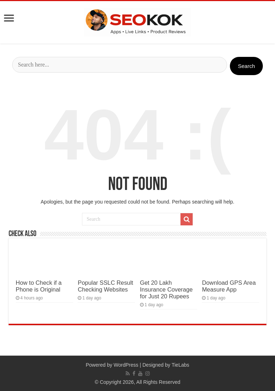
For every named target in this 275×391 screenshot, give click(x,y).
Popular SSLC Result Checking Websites (105, 286)
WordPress (126, 365)
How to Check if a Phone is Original (39, 286)
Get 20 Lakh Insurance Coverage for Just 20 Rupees (166, 289)
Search (246, 66)
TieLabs (180, 365)
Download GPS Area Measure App (229, 286)
